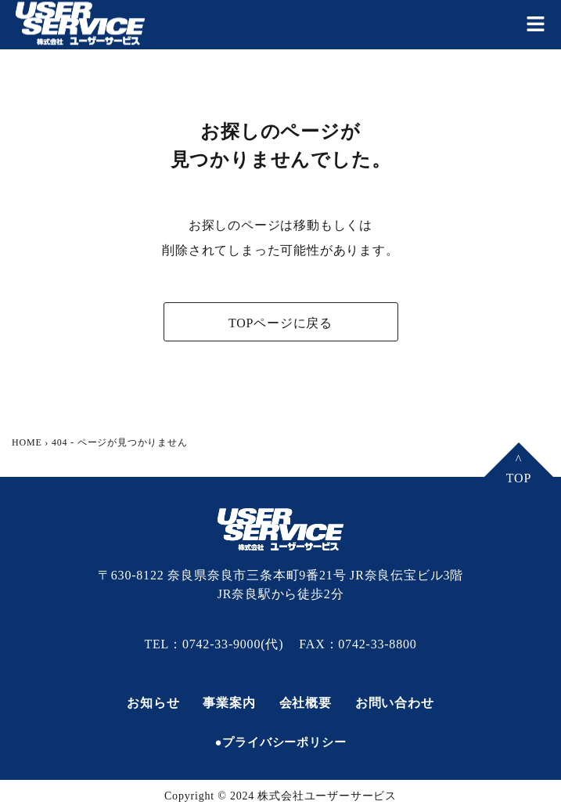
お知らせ (153, 702)
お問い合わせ (394, 702)
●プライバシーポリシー (281, 742)
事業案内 (229, 702)
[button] (535, 24)
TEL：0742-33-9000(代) (213, 644)
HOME (27, 442)
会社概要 (305, 702)
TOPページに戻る (280, 323)
